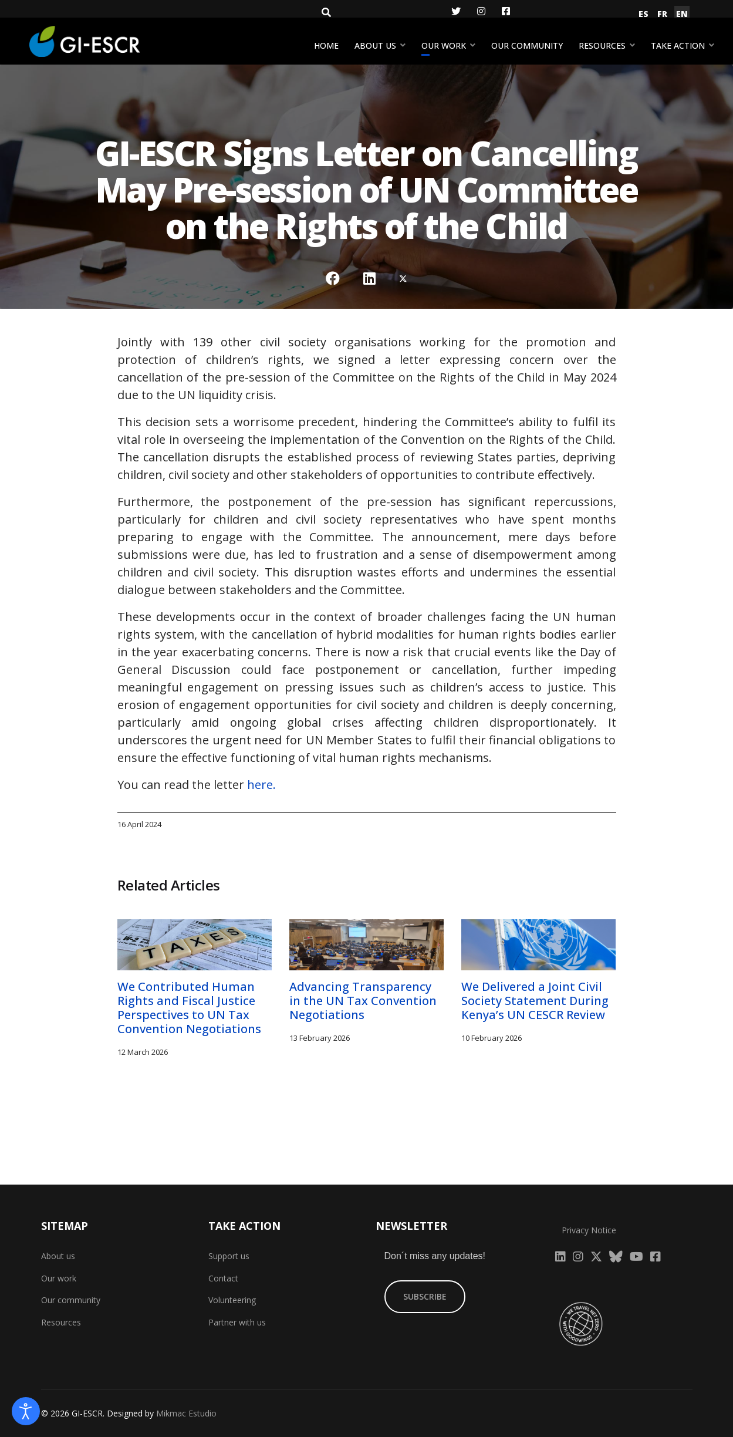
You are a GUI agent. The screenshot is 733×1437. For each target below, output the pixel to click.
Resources (602, 45)
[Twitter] (456, 11)
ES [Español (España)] (643, 13)
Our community (527, 45)
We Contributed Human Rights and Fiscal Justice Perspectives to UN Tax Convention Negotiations (189, 1008)
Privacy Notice (589, 1230)
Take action (678, 45)
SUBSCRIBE (425, 1296)
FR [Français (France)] (662, 13)
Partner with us (237, 1322)
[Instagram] (481, 11)
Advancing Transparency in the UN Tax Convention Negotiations (363, 1001)
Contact (223, 1278)
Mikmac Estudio (186, 1413)
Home (326, 45)
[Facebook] (506, 11)
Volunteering (232, 1300)
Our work (443, 45)
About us (375, 45)
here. (261, 784)
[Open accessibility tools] (26, 1411)
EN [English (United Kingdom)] (682, 13)
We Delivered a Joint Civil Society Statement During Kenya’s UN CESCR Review (535, 1001)
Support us (228, 1255)
